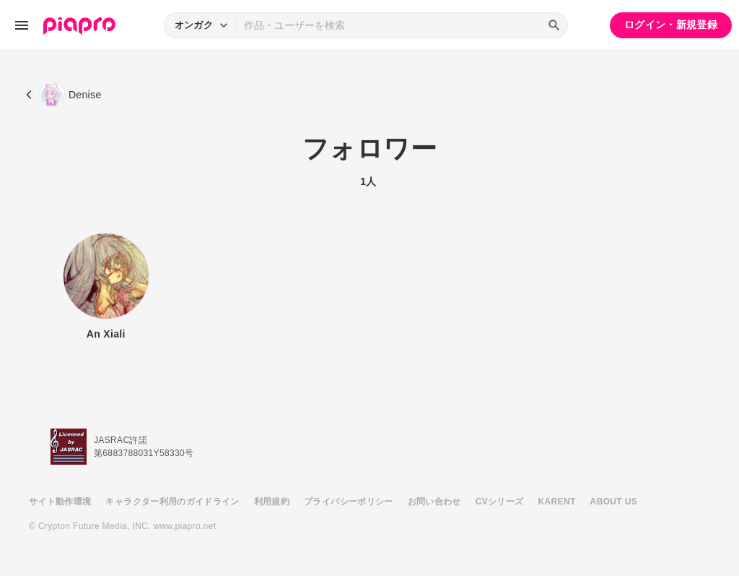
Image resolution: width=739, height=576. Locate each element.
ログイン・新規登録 (670, 24)
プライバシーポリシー (348, 502)
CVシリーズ (500, 502)
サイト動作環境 (60, 502)
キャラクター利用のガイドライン (172, 502)
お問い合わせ (434, 502)
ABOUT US (613, 502)
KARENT (557, 502)
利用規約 (271, 502)
